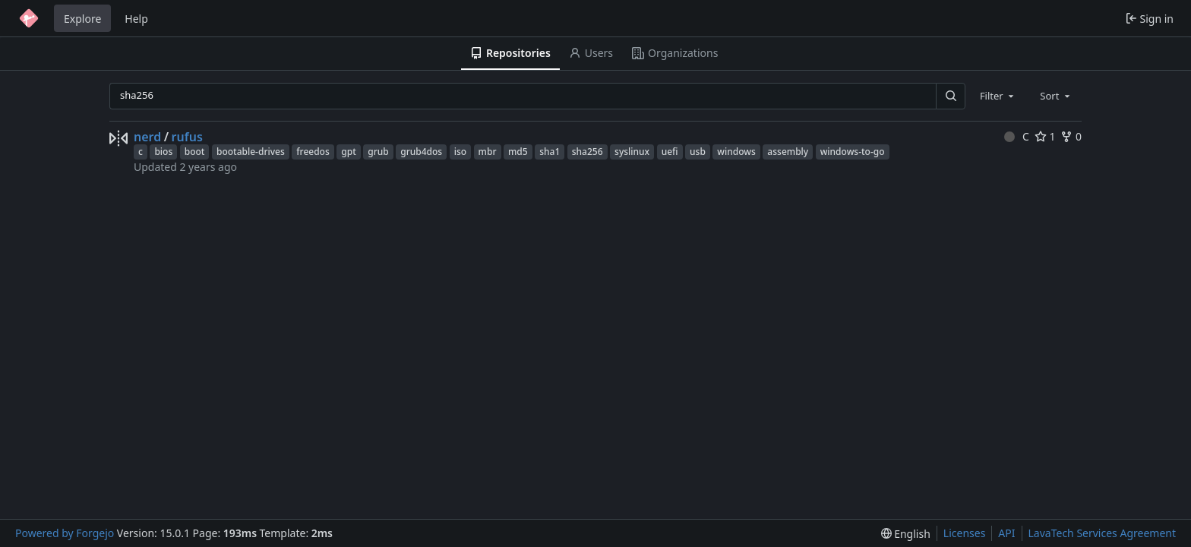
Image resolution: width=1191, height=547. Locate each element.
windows (736, 151)
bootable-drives (250, 151)
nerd (147, 136)
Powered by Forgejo (64, 533)
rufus (187, 136)
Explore (82, 18)
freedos (313, 151)
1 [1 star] (1045, 136)
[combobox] (998, 95)
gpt (348, 151)
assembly (787, 151)
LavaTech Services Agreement (1102, 533)
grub (378, 151)
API (1006, 533)
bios (163, 151)
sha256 (587, 151)
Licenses (964, 533)
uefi (670, 151)
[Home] (29, 18)
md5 (518, 151)
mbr (488, 151)
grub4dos (421, 151)
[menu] (905, 533)
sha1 (549, 151)
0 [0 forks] (1071, 136)
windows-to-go (852, 151)
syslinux (631, 151)
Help (136, 18)
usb (698, 151)
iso (460, 151)
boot (195, 151)
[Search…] (950, 96)
